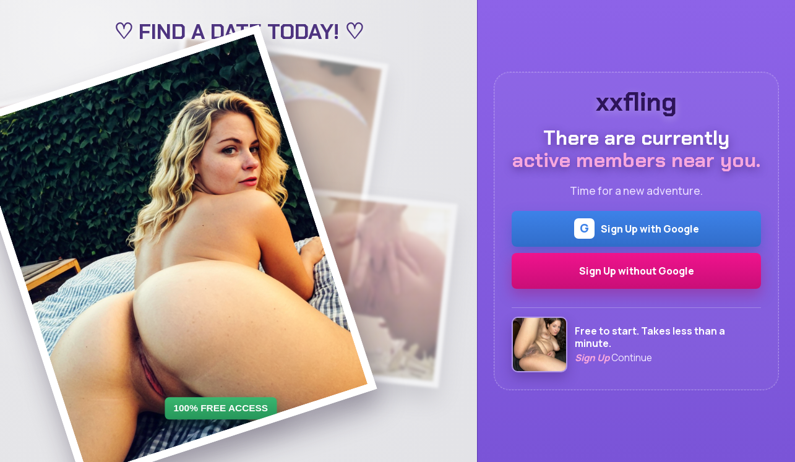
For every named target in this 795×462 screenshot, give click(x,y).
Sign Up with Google (636, 228)
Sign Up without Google (636, 271)
